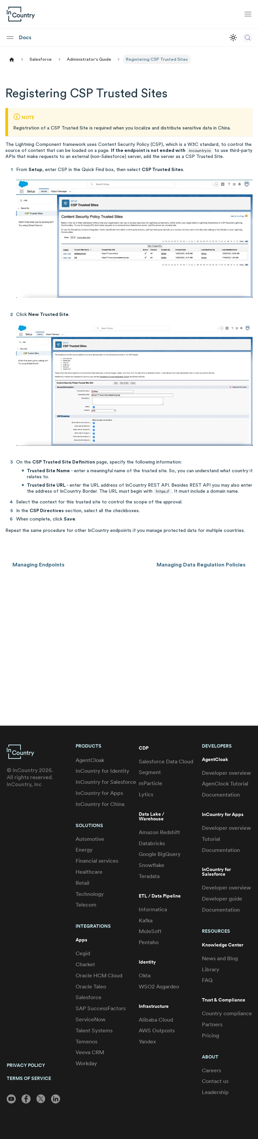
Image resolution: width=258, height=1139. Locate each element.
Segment (150, 772)
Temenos (86, 1041)
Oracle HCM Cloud (99, 975)
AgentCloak (90, 760)
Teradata (149, 876)
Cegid (83, 953)
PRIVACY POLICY (26, 1065)
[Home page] (11, 59)
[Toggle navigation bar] (248, 14)
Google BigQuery (160, 854)
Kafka (146, 920)
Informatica (153, 909)
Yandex (147, 1041)
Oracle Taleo (91, 986)
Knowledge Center (222, 944)
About (210, 1056)
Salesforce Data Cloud (166, 761)
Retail (82, 883)
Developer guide (222, 899)
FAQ (207, 980)
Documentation (221, 795)
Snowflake (151, 865)
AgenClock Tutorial (225, 783)
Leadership (215, 1092)
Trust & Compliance (223, 999)
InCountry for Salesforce (106, 782)
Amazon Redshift (159, 832)
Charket (85, 964)
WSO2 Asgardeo (159, 986)
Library (210, 969)
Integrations (93, 926)
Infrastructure (154, 1006)
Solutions (89, 825)
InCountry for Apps (99, 793)
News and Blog (220, 958)
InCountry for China (100, 804)
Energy (84, 850)
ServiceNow (90, 1019)
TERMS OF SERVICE (29, 1078)
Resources (216, 931)
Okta (144, 975)
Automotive (90, 839)
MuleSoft (150, 931)
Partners (212, 1024)
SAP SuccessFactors (101, 1008)
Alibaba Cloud (156, 1020)
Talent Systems (94, 1030)
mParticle (150, 783)
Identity (147, 962)
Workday (86, 1063)
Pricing (210, 1035)
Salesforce (88, 997)
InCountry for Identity (102, 771)
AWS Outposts (157, 1030)
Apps (81, 939)
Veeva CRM (90, 1052)
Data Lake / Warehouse (151, 816)
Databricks (152, 843)
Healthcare (89, 872)
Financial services (97, 861)
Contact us (215, 1081)
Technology (90, 894)
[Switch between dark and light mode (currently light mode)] (233, 37)
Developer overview (226, 773)
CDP (143, 748)
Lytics (146, 794)
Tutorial (211, 839)
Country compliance (227, 1013)
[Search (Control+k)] (247, 37)
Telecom (86, 905)
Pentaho (149, 942)
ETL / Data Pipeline (160, 896)
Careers (211, 1070)
